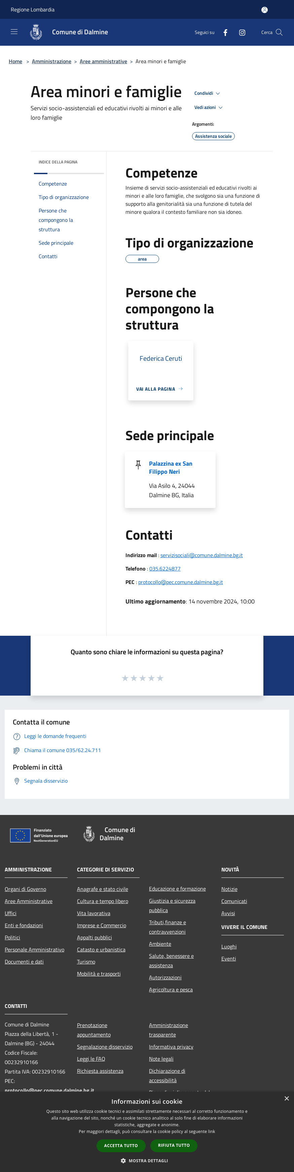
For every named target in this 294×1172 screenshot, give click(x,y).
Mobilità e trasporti (99, 974)
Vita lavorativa (93, 913)
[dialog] (147, 1132)
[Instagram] (239, 32)
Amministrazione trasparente (168, 1030)
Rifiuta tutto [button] (174, 1145)
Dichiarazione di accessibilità (167, 1075)
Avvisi (228, 913)
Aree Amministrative (28, 901)
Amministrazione (51, 61)
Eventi (228, 958)
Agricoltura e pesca (171, 989)
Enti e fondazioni (24, 925)
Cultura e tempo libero (102, 901)
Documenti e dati (24, 962)
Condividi (208, 93)
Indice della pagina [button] (58, 162)
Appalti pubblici (94, 937)
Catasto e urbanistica (101, 949)
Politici (12, 937)
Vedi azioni (209, 108)
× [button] (286, 1098)
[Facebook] (222, 32)
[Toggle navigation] (14, 32)
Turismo (86, 962)
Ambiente (160, 944)
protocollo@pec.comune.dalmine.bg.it (180, 582)
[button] (147, 1160)
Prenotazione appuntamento (94, 1030)
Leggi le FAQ (91, 1059)
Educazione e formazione (177, 889)
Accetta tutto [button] (121, 1145)
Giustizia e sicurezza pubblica (172, 905)
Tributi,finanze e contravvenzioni (167, 927)
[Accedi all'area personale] (264, 10)
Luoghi (229, 946)
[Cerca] (279, 32)
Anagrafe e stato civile (102, 889)
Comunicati (234, 901)
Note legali (161, 1059)
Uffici (10, 913)
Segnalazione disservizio (105, 1047)
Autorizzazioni (165, 977)
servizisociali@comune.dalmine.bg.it (201, 555)
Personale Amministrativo (34, 949)
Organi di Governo (25, 889)
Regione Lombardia (32, 9)
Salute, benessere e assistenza (171, 960)
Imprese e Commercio (101, 925)
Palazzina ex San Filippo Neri (170, 467)
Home (15, 61)
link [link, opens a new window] (211, 1131)
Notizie (229, 889)
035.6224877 (165, 568)
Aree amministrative (103, 61)
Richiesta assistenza (100, 1071)
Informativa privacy (171, 1047)
